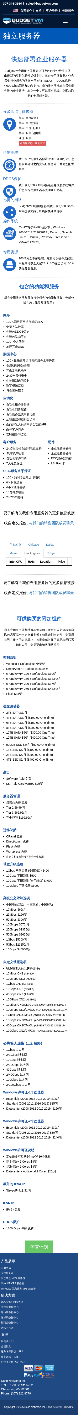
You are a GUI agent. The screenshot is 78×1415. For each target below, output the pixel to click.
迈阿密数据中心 (10, 1322)
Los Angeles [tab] (32, 553)
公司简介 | (27, 11)
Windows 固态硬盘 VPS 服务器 (18, 1288)
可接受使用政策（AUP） (15, 1362)
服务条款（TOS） (11, 1356)
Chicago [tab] (33, 544)
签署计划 (39, 1247)
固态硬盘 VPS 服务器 (13, 1278)
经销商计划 (7, 1341)
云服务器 (6, 1267)
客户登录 (52, 11)
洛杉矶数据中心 (10, 1317)
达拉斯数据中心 (10, 1312)
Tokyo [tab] (51, 553)
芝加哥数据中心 (10, 1307)
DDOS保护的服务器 (12, 1301)
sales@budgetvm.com (42, 3)
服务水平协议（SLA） (13, 1351)
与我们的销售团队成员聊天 (51, 523)
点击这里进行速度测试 (32, 143)
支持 (38, 11)
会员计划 (6, 1346)
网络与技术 (7, 1327)
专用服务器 (7, 1273)
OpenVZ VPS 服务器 (12, 1283)
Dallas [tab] (50, 544)
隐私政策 (69, 1407)
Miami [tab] (13, 553)
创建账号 (68, 11)
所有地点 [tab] (15, 544)
